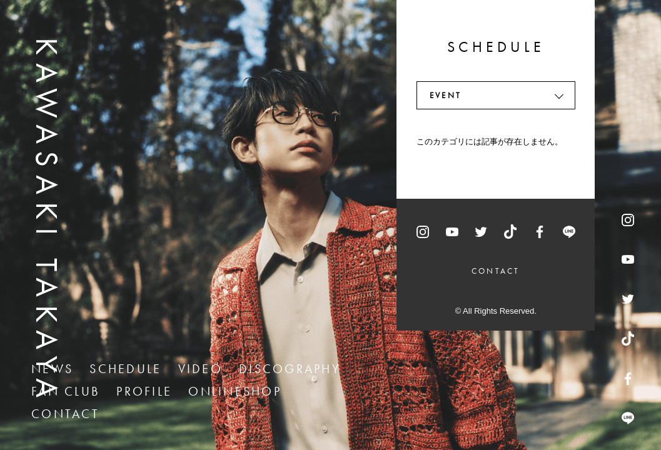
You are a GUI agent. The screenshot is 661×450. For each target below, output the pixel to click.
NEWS (52, 369)
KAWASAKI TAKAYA (47, 222)
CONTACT (65, 414)
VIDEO (200, 369)
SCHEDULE (125, 369)
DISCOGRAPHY (290, 369)
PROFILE (144, 391)
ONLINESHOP (234, 391)
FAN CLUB (65, 391)
